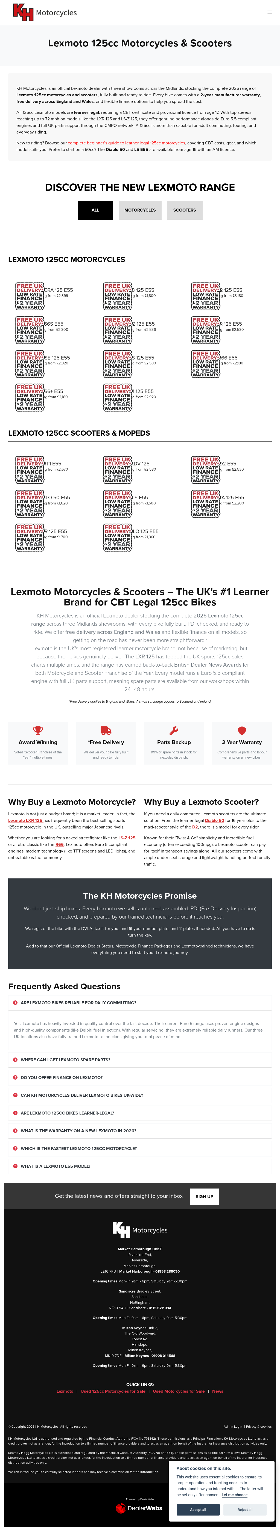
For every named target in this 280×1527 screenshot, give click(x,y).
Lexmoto (65, 1391)
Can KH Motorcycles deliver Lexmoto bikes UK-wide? (78, 1095)
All (95, 210)
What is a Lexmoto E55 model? (51, 1166)
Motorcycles (140, 210)
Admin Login (233, 1426)
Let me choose (235, 1495)
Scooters (184, 210)
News (217, 1391)
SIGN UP (204, 1196)
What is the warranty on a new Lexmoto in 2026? (74, 1131)
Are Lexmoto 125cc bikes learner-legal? (63, 1113)
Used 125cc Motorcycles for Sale (114, 1391)
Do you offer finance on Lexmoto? (58, 1077)
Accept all (198, 1510)
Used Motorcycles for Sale (179, 1391)
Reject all (245, 1510)
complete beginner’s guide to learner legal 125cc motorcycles (126, 143)
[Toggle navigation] (270, 12)
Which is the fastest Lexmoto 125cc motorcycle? (75, 1148)
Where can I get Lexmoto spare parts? (61, 1060)
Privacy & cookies (259, 1426)
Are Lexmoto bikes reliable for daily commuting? (74, 1003)
